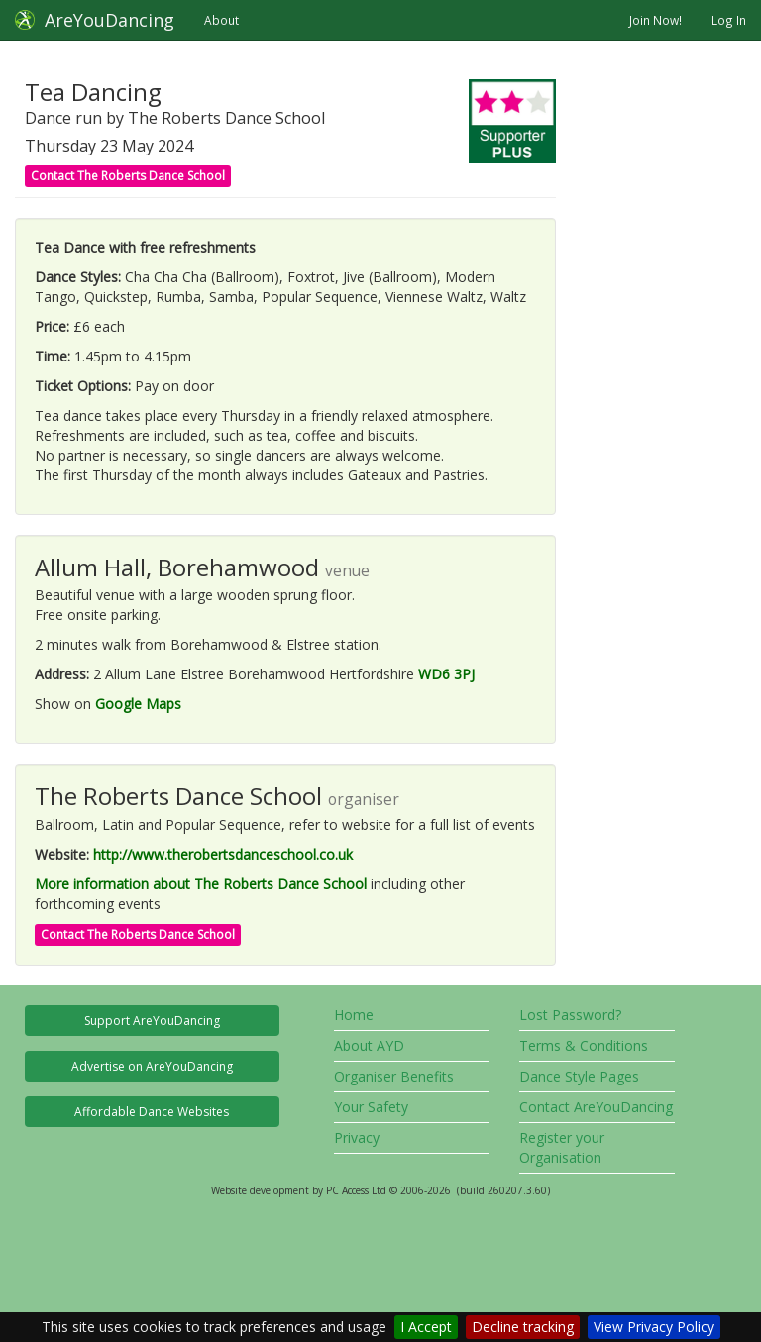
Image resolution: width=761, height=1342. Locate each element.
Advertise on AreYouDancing (152, 1066)
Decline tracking (523, 1326)
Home (354, 1014)
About (221, 20)
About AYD (369, 1045)
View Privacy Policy (654, 1326)
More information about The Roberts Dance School (201, 884)
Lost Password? (570, 1014)
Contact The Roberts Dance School (128, 175)
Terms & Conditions (583, 1045)
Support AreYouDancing (152, 1020)
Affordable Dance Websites (151, 1111)
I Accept (426, 1326)
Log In (728, 20)
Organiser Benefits (394, 1076)
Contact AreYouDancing (596, 1106)
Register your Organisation (561, 1147)
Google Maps (138, 703)
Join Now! (655, 20)
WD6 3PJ (446, 674)
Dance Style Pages (579, 1076)
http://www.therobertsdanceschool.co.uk (223, 854)
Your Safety (371, 1106)
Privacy (357, 1137)
